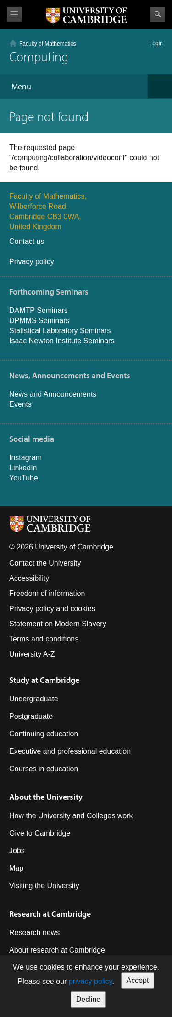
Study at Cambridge (44, 680)
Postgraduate (31, 716)
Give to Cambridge (39, 833)
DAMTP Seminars (38, 310)
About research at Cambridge (57, 950)
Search (157, 14)
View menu (14, 14)
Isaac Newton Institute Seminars (61, 341)
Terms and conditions (43, 639)
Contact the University (45, 563)
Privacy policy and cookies (52, 609)
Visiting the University (44, 886)
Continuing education (43, 734)
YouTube (23, 478)
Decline (88, 999)
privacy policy (90, 981)
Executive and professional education (70, 751)
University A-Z (32, 654)
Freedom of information (47, 593)
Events (20, 404)
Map (16, 868)
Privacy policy (31, 262)
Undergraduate (33, 699)
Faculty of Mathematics (47, 43)
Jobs (17, 851)
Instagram (25, 458)
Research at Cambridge (50, 913)
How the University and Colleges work (71, 816)
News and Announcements (52, 394)
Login (156, 43)
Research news (34, 932)
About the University (46, 797)
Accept (138, 980)
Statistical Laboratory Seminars (60, 331)
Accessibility (29, 578)
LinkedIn (23, 468)
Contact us (26, 241)
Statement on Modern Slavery (57, 624)
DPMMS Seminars (39, 320)
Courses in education (43, 769)
